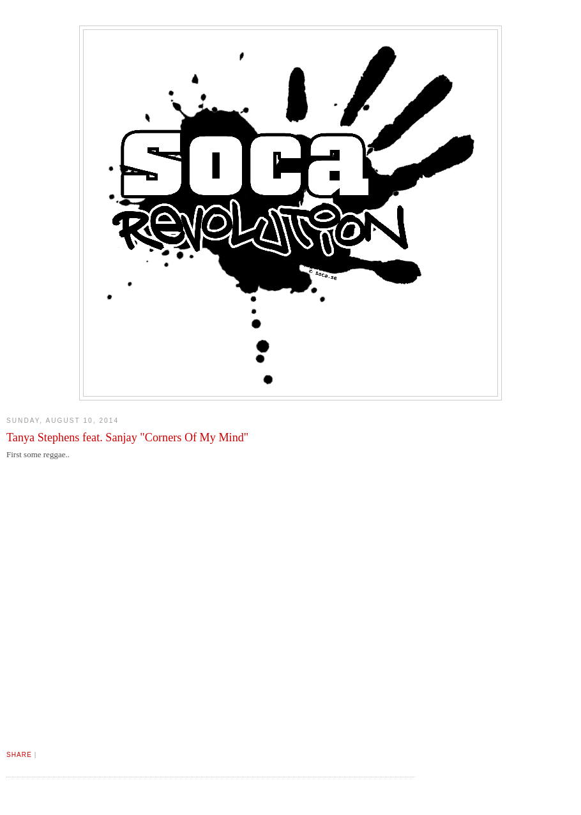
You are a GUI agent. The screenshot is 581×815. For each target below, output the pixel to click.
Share (19, 754)
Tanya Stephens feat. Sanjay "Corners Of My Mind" (127, 437)
